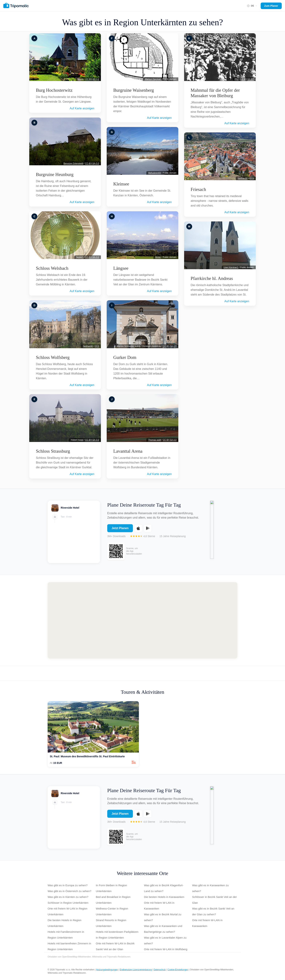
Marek (81, 79)
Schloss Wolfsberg (52, 357)
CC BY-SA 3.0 (92, 79)
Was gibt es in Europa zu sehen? (68, 885)
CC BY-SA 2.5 (169, 346)
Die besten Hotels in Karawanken (164, 896)
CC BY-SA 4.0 (169, 440)
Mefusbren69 (154, 173)
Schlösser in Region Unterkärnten (68, 902)
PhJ (236, 79)
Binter (158, 257)
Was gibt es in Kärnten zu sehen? (68, 896)
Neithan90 (88, 346)
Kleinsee (121, 183)
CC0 (97, 346)
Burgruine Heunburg (54, 174)
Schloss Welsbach (52, 268)
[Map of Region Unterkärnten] (142, 620)
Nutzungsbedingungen (107, 969)
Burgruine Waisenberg (133, 90)
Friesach (198, 189)
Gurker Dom (124, 357)
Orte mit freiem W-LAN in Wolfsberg (165, 949)
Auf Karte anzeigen (82, 108)
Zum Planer (271, 5)
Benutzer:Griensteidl (73, 163)
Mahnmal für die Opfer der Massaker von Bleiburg (215, 93)
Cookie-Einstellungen (178, 969)
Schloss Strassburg (53, 451)
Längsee (120, 268)
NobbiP (79, 257)
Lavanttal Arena (127, 451)
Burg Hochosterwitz (54, 90)
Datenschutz (160, 969)
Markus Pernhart (153, 79)
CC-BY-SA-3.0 (92, 163)
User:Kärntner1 (231, 267)
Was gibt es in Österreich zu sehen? (69, 891)
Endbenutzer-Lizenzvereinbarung (136, 969)
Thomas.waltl (154, 440)
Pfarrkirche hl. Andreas (212, 278)
